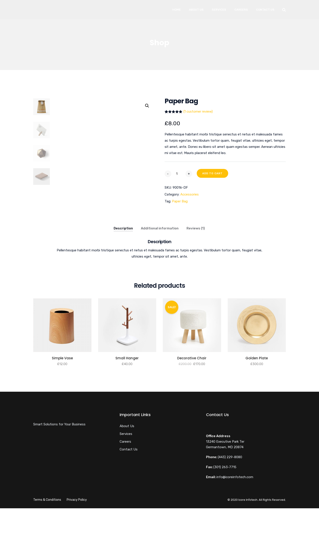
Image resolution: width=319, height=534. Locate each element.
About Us (196, 9)
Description (123, 254)
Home (176, 9)
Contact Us (265, 9)
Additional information (160, 254)
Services (219, 9)
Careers (241, 9)
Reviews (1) (196, 254)
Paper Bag (180, 201)
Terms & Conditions (47, 525)
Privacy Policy (77, 525)
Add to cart (212, 173)
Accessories (189, 194)
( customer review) (198, 111)
